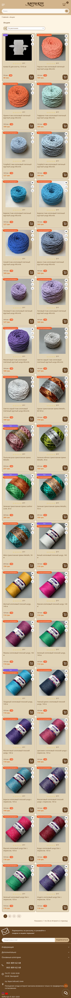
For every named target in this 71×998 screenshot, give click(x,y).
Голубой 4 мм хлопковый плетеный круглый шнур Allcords (51, 165)
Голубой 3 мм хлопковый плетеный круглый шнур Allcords (17, 165)
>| (19, 916)
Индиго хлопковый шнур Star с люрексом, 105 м (49, 898)
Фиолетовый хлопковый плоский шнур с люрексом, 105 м (50, 800)
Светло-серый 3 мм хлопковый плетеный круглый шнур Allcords (50, 361)
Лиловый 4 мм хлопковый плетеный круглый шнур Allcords (51, 312)
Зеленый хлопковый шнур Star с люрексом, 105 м (16, 898)
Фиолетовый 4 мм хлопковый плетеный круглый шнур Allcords (16, 361)
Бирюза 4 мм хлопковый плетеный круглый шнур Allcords (51, 214)
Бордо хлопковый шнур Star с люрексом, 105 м (49, 849)
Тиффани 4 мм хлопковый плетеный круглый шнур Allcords (51, 116)
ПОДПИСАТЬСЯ (62, 940)
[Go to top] (66, 986)
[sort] (26, 28)
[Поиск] (67, 11)
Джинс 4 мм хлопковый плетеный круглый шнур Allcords (50, 263)
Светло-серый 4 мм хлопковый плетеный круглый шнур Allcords (16, 409)
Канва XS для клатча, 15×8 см (14, 67)
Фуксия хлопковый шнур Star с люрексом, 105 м (15, 849)
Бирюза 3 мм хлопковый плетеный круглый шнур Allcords (17, 214)
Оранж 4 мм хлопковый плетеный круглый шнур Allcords (16, 116)
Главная (5, 17)
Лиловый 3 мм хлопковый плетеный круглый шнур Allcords (17, 312)
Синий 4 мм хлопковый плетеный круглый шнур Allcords (16, 263)
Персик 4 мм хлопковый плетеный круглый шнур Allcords (51, 68)
